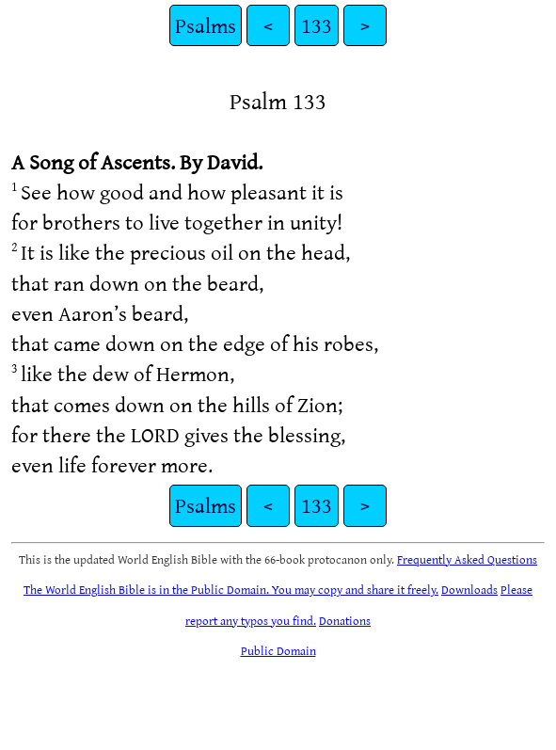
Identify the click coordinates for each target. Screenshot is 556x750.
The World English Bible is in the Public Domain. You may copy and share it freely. (231, 589)
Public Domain (278, 650)
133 (316, 24)
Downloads (469, 589)
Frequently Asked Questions (467, 559)
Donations (345, 620)
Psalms (205, 24)
